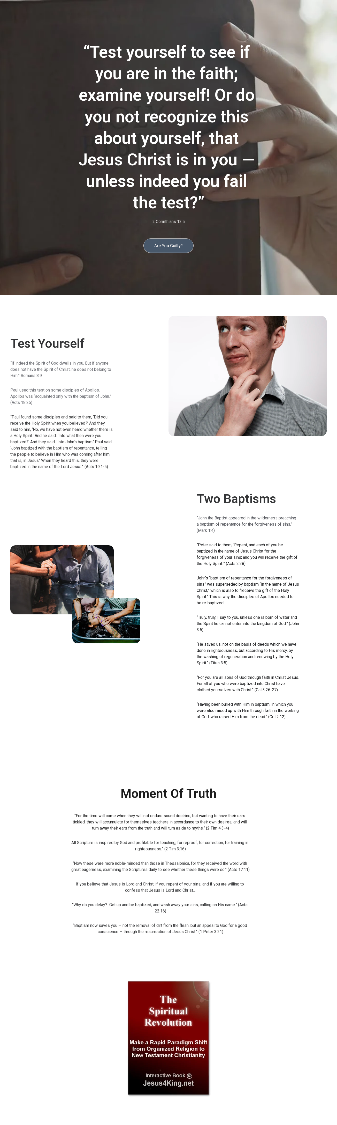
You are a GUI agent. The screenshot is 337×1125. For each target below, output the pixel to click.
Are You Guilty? (168, 247)
